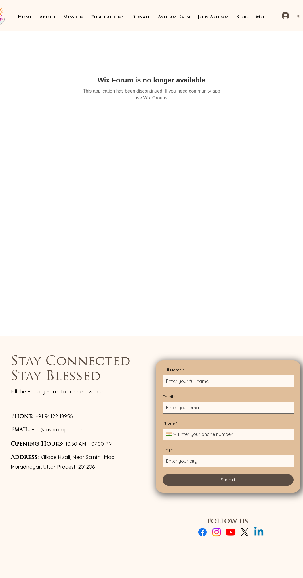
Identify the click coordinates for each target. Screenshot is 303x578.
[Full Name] (226, 381)
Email (169, 397)
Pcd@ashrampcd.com (58, 429)
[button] (48, 17)
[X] (244, 532)
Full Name (173, 370)
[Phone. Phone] (233, 434)
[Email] (226, 407)
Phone (170, 423)
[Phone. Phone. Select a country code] (171, 434)
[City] (226, 461)
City (167, 450)
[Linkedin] (258, 532)
